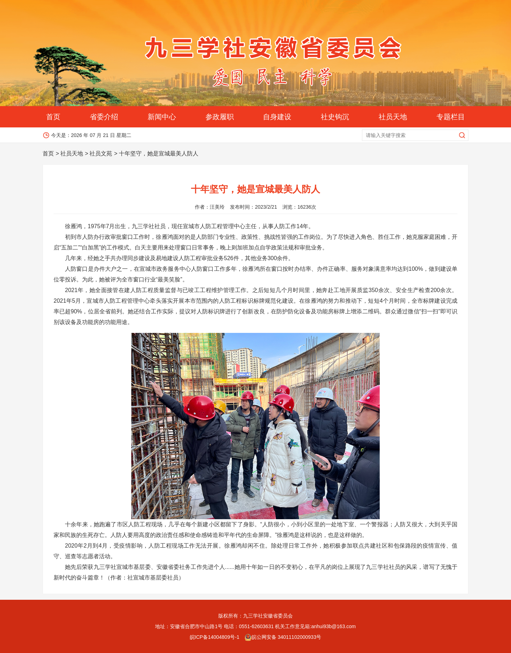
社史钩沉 (335, 117)
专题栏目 (450, 117)
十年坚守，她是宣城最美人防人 (158, 153)
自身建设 (277, 117)
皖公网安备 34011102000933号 (283, 637)
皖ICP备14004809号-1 (215, 637)
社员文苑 (100, 153)
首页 (53, 117)
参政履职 (219, 117)
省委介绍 (104, 117)
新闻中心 (162, 117)
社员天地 (393, 117)
